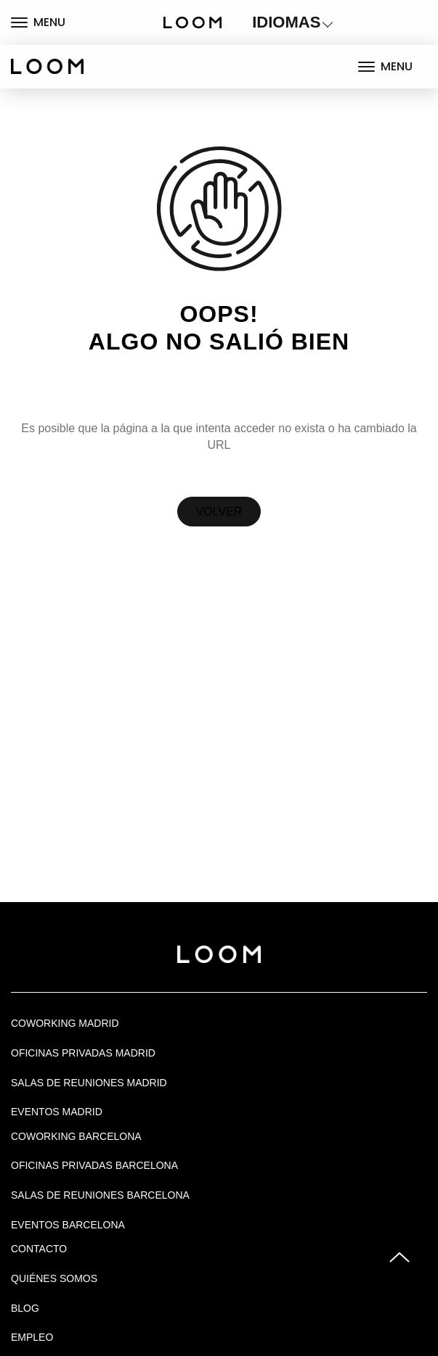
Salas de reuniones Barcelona (100, 1195)
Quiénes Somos (54, 1278)
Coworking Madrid (65, 1023)
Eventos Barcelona (68, 1225)
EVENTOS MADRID (56, 1111)
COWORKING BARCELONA (76, 1136)
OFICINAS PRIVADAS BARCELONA (94, 1165)
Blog (25, 1308)
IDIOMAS (286, 22)
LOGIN (379, 22)
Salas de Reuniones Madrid (89, 1082)
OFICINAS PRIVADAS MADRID (83, 1053)
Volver (219, 511)
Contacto (39, 1248)
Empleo (32, 1337)
